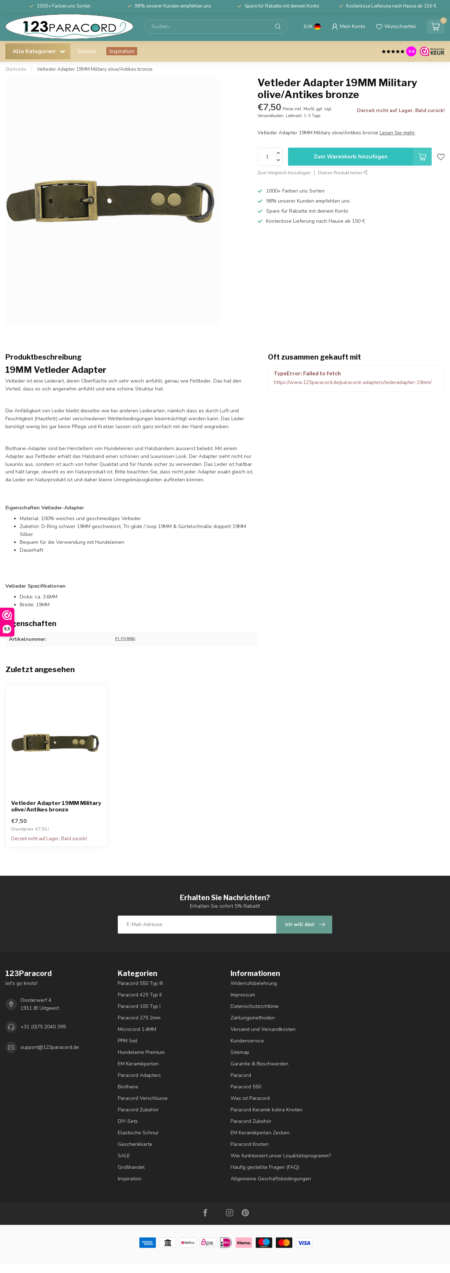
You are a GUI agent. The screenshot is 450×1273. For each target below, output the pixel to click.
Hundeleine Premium (141, 1052)
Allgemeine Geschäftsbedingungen (271, 1178)
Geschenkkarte (135, 1144)
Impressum (243, 994)
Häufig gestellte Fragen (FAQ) (265, 1167)
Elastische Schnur (138, 1132)
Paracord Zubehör (138, 1109)
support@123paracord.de (49, 1047)
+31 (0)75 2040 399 (43, 1026)
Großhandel (131, 1167)
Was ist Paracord (250, 1098)
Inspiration (121, 51)
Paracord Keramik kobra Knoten (266, 1109)
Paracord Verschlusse (143, 1098)
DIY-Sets (128, 1121)
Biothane (128, 1086)
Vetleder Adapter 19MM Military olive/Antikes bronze (95, 69)
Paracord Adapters (139, 1075)
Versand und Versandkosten (263, 1029)
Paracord (241, 1075)
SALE (124, 1155)
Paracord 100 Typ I (139, 1006)
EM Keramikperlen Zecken (260, 1132)
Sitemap (240, 1052)
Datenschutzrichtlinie (255, 1006)
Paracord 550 (246, 1086)
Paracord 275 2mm (139, 1017)
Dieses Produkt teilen (343, 173)
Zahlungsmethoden (253, 1017)
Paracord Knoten (250, 1144)
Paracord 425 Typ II (140, 994)
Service (87, 51)
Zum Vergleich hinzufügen (284, 173)
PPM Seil (128, 1040)
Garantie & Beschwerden (259, 1063)
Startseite (15, 69)
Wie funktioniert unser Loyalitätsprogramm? (281, 1155)
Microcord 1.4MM (137, 1029)
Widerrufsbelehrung (254, 983)
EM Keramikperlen (138, 1063)
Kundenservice (247, 1040)
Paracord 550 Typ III (140, 983)
